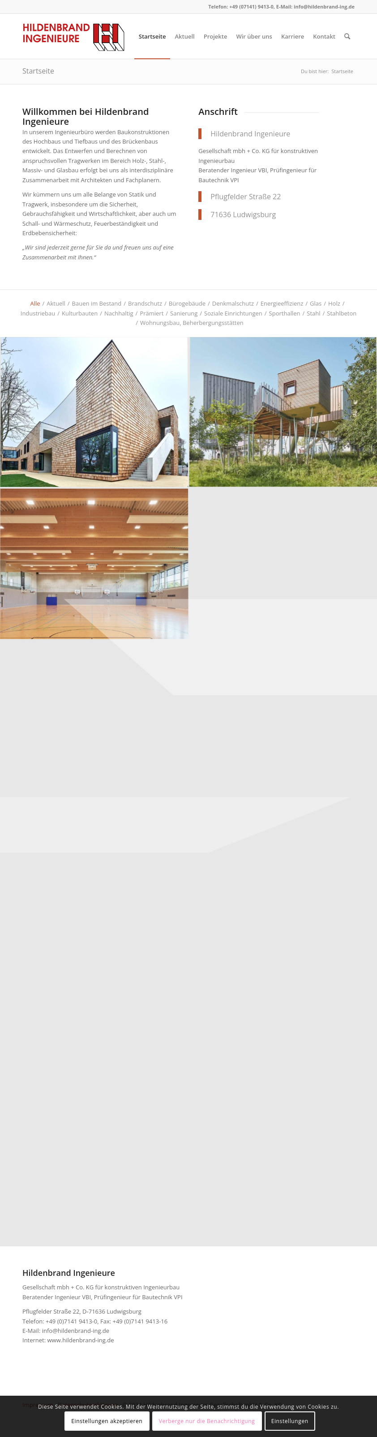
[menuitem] (152, 36)
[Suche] (347, 36)
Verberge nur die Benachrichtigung (207, 1421)
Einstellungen (289, 1421)
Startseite (38, 71)
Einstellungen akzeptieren (106, 1421)
